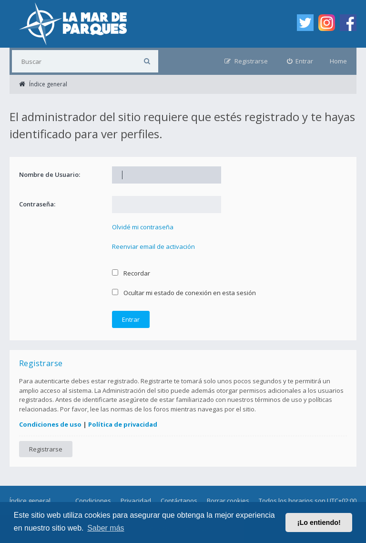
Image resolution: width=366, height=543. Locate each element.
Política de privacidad (122, 424)
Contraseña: (37, 204)
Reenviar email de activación (153, 246)
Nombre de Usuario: (49, 174)
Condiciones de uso (50, 424)
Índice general (30, 500)
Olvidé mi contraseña (142, 227)
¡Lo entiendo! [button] (319, 522)
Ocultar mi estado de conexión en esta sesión (184, 292)
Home (338, 61)
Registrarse (45, 449)
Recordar (131, 273)
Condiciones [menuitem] (93, 500)
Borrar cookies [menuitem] (228, 500)
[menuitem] (300, 61)
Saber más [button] (105, 528)
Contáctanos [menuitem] (179, 500)
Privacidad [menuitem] (136, 500)
